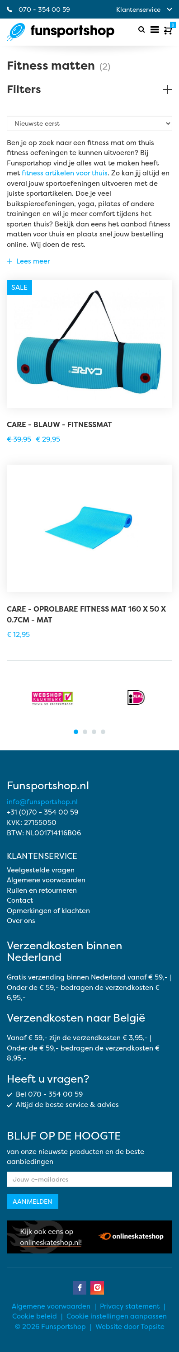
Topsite (153, 1326)
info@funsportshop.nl (42, 801)
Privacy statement (130, 1306)
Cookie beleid (34, 1316)
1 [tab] (76, 732)
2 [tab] (85, 732)
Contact (20, 900)
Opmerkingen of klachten (48, 910)
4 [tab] (103, 732)
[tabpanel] (48, 697)
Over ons (21, 920)
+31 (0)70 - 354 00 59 (42, 812)
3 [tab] (94, 732)
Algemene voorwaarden (46, 880)
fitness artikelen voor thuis (65, 173)
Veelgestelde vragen (41, 870)
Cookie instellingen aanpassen (116, 1316)
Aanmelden (32, 1201)
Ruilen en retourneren (42, 890)
